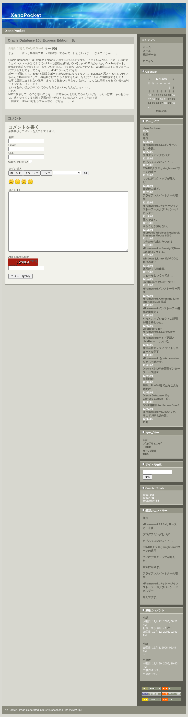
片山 (169, 628)
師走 (145, 138)
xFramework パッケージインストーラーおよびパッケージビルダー (160, 209)
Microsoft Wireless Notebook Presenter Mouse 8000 (161, 234)
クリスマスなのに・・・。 (159, 161)
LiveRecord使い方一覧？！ (159, 281)
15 (169, 95)
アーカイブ (150, 121)
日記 (145, 439)
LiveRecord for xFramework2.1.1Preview (159, 330)
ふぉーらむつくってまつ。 (159, 275)
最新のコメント (153, 610)
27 (161, 103)
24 (149, 103)
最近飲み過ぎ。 (152, 188)
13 (161, 95)
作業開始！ (149, 378)
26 (157, 103)
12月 (145, 134)
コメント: (14, 189)
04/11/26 (161, 110)
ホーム (147, 47)
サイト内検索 (152, 464)
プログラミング (152, 443)
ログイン (148, 61)
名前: (11, 137)
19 (157, 99)
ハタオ (147, 659)
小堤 (145, 617)
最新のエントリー (154, 510)
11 (153, 95)
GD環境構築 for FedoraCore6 (161, 405)
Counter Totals (153, 488)
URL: (11, 152)
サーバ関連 (51, 48)
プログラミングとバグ (156, 155)
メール (147, 50)
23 (173, 99)
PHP (147, 447)
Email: (12, 145)
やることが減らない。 (156, 226)
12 (157, 95)
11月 (145, 422)
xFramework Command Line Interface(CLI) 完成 (161, 300)
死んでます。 (151, 219)
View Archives (152, 128)
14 (165, 95)
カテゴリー (150, 432)
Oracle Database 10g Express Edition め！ (157, 397)
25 (153, 103)
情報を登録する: (20, 161)
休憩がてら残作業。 (155, 268)
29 (169, 103)
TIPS (146, 454)
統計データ (149, 54)
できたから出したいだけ (157, 241)
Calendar (149, 71)
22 (169, 99)
